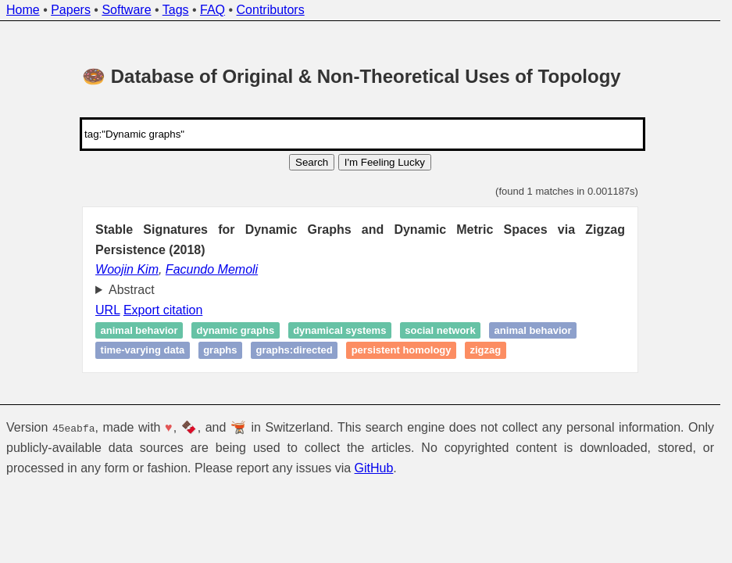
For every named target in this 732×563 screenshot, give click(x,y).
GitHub (374, 468)
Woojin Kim (127, 269)
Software (126, 9)
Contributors (271, 9)
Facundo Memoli (212, 269)
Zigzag (485, 351)
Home (23, 9)
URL (107, 310)
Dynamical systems (339, 330)
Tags (175, 9)
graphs (220, 351)
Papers (71, 9)
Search (311, 162)
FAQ (212, 9)
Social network (440, 330)
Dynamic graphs (236, 330)
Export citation (162, 310)
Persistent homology (402, 351)
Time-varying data (143, 351)
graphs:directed (293, 351)
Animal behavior (139, 330)
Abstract (132, 289)
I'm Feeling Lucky (385, 162)
